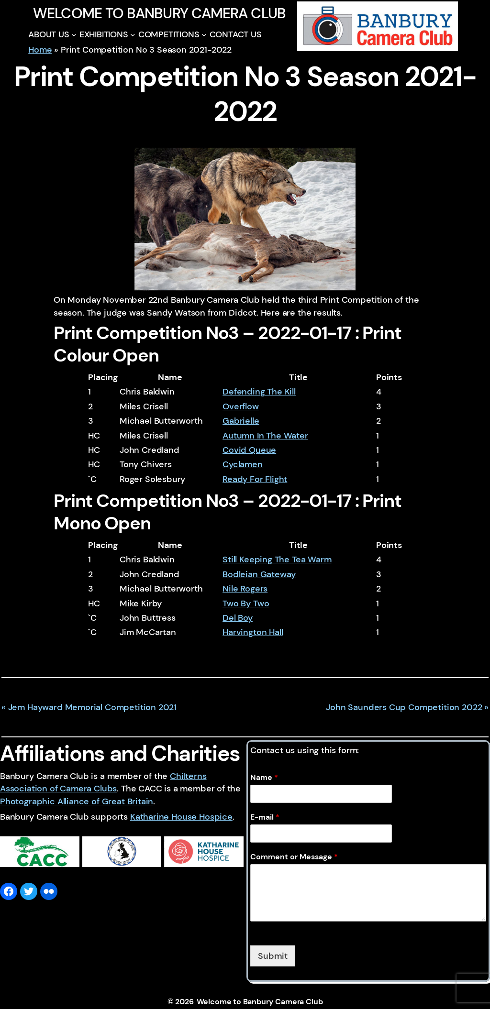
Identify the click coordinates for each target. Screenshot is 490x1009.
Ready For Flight (255, 479)
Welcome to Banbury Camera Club (159, 13)
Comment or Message (294, 857)
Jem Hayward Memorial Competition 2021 (92, 707)
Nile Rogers (245, 588)
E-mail (264, 817)
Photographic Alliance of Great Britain (76, 801)
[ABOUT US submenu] (74, 34)
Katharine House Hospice (181, 817)
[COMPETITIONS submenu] (204, 34)
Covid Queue (249, 450)
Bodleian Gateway (259, 574)
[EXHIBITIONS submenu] (132, 34)
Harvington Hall (253, 632)
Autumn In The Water (265, 435)
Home (40, 49)
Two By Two (246, 603)
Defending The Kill (259, 391)
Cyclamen (243, 464)
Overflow (241, 406)
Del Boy (238, 618)
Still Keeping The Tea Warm (277, 559)
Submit (273, 956)
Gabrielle (241, 421)
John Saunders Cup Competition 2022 (404, 707)
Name (264, 777)
